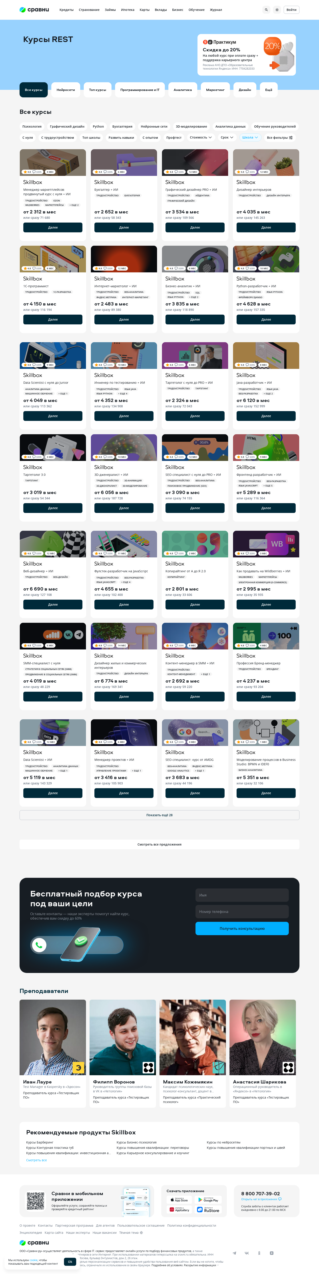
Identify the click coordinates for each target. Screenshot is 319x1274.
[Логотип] (122, 1243)
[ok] (259, 1253)
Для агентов (105, 1225)
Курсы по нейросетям (223, 1142)
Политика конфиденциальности (191, 1225)
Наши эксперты (78, 1232)
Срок (227, 137)
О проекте (27, 1225)
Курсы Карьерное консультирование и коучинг (153, 1153)
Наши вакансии (105, 1232)
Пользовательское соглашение (141, 1225)
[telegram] (234, 1253)
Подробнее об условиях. (167, 1265)
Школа (250, 137)
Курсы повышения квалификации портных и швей (246, 1147)
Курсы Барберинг (39, 1142)
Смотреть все (36, 1160)
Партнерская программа (74, 1225)
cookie (34, 1260)
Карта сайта (54, 1232)
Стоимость (201, 137)
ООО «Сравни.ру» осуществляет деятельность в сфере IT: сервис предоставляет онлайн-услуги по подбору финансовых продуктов (105, 1251)
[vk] (247, 1253)
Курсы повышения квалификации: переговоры (153, 1147)
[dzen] (271, 1253)
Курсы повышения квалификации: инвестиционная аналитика (69, 1153)
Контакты (45, 1225)
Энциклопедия (31, 1232)
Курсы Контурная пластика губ (50, 1147)
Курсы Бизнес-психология (137, 1142)
